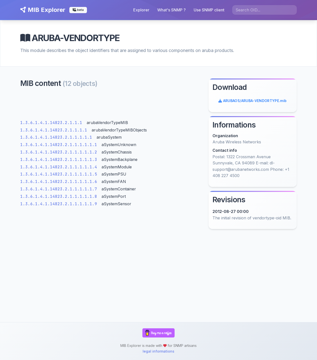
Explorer (141, 9)
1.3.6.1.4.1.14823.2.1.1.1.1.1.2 (60, 152)
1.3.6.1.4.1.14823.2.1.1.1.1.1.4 (60, 167)
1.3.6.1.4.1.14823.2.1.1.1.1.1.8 (60, 196)
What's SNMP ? (171, 9)
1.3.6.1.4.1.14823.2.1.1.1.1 (55, 130)
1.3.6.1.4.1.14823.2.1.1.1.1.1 (57, 137)
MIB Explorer (42, 9)
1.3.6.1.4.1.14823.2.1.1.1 (52, 122)
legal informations (158, 351)
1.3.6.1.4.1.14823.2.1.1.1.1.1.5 (60, 174)
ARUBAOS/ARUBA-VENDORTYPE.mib (252, 101)
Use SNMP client (209, 9)
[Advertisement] (111, 105)
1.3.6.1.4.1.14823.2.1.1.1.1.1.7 (60, 189)
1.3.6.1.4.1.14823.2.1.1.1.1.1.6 (60, 181)
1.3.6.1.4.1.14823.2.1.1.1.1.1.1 (60, 144)
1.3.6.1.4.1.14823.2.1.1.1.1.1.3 (60, 159)
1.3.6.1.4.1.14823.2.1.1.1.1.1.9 (60, 203)
